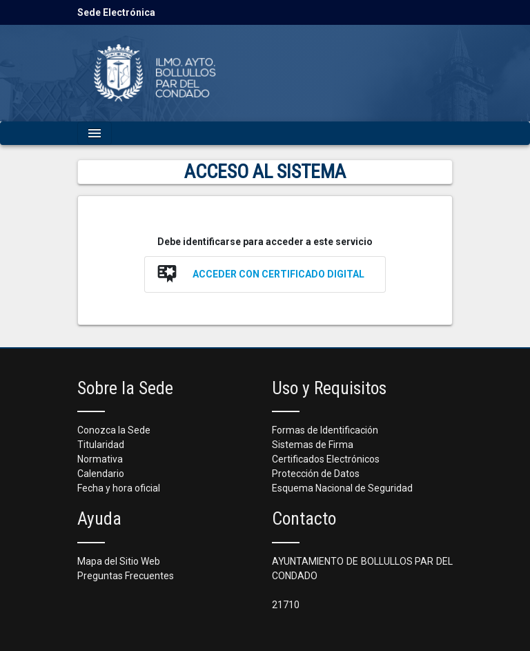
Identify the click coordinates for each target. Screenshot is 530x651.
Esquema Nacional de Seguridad (342, 488)
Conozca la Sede (113, 430)
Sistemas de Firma (312, 444)
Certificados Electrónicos (326, 459)
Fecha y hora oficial (118, 488)
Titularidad (100, 444)
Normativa (100, 459)
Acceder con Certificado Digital (278, 274)
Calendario (100, 473)
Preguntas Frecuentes (125, 575)
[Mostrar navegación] (94, 133)
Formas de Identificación (325, 430)
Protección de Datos (316, 473)
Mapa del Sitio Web (118, 561)
